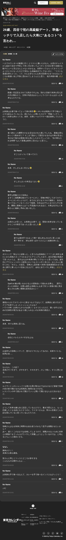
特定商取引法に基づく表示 (34, 524)
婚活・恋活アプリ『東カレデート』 (47, 518)
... (62, 59)
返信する (54, 83)
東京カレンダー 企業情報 (24, 524)
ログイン (43, 3)
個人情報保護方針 (34, 517)
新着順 (10, 54)
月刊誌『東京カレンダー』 (45, 516)
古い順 (15, 54)
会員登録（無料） (56, 2)
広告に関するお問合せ (25, 521)
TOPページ (23, 514)
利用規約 (32, 514)
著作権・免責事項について (34, 521)
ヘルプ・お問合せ (25, 517)
